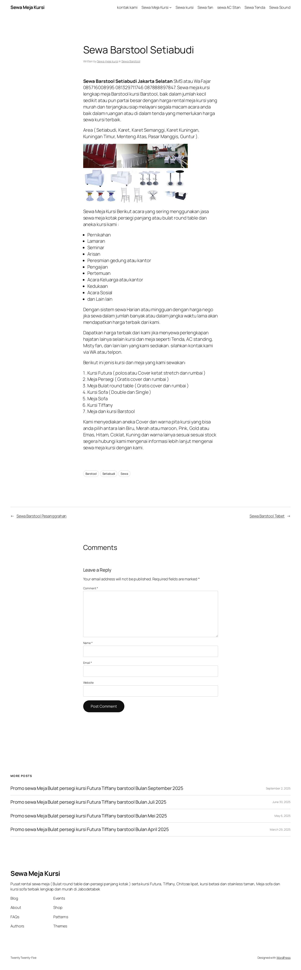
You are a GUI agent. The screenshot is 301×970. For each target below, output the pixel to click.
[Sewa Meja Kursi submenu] (170, 7)
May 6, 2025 (282, 816)
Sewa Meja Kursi (27, 7)
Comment (90, 588)
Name (88, 643)
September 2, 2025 (278, 788)
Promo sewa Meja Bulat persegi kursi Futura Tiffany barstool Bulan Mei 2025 (88, 815)
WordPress (284, 958)
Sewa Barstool (130, 61)
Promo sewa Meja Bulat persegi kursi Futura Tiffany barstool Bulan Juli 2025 (88, 802)
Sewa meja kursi (107, 61)
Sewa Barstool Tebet (267, 515)
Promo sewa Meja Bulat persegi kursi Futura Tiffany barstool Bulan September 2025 (96, 788)
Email (87, 663)
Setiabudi (108, 474)
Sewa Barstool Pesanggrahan (41, 515)
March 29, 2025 (280, 829)
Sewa (124, 474)
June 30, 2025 (281, 802)
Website (88, 683)
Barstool (91, 474)
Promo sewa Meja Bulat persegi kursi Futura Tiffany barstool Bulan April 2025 (89, 829)
